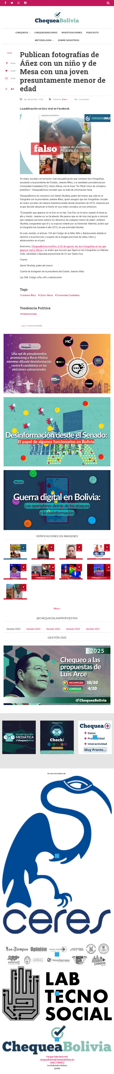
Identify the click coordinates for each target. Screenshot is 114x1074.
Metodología (43, 40)
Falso (65, 99)
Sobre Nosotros (68, 40)
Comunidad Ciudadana (68, 295)
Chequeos (21, 32)
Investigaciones (72, 32)
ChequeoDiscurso (45, 32)
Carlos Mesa (46, 295)
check (9, 53)
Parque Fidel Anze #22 (57, 1056)
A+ (12, 89)
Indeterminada (29, 314)
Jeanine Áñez (29, 295)
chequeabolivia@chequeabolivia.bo (57, 1059)
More (56, 608)
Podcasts (92, 32)
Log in (23, 326)
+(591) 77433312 (57, 1062)
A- (6, 89)
